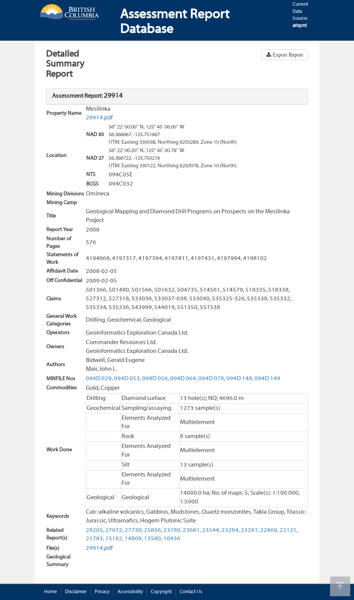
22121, (289, 530)
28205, (95, 530)
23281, (250, 530)
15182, (114, 539)
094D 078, (211, 379)
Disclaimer (76, 592)
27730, (134, 530)
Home (50, 592)
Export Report (287, 54)
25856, (153, 530)
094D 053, (127, 379)
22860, (269, 530)
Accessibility (130, 592)
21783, (95, 539)
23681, (192, 530)
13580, (153, 539)
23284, (230, 530)
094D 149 (267, 379)
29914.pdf (99, 118)
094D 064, (183, 379)
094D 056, (155, 379)
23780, (172, 530)
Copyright (161, 592)
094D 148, (239, 379)
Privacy (102, 592)
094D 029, (99, 379)
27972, (114, 530)
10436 (171, 539)
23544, (211, 530)
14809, (134, 539)
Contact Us (191, 592)
